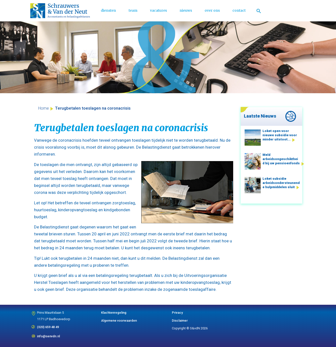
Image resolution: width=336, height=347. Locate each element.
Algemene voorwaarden (119, 320)
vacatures (158, 10)
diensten (108, 10)
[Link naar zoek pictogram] (258, 10)
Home (43, 108)
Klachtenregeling (113, 312)
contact (239, 10)
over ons (212, 10)
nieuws (186, 10)
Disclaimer (180, 320)
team (133, 10)
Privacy (177, 312)
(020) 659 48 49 (48, 325)
